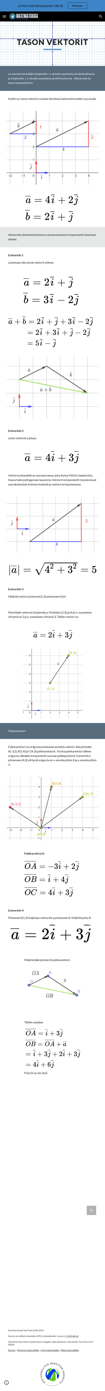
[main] (52, 44)
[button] (4, 16)
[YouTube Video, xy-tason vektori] (52, 1111)
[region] (52, 5)
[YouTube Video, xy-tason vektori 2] (52, 1171)
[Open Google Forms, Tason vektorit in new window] (91, 1210)
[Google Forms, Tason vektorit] (52, 1262)
